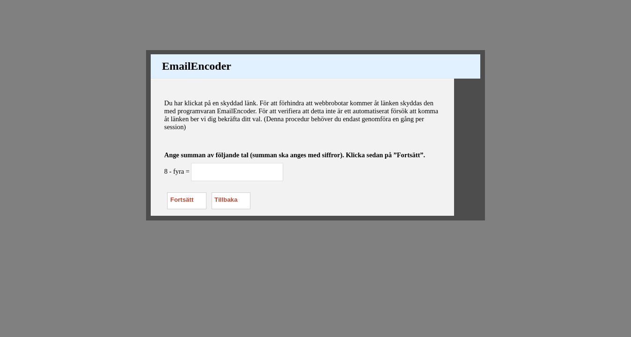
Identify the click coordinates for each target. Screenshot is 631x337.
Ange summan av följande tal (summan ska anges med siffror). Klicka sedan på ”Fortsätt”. (294, 155)
